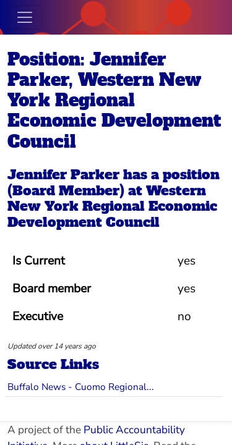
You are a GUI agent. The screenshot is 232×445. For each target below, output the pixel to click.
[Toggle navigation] (24, 17)
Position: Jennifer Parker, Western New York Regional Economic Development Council (114, 100)
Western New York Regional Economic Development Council (112, 207)
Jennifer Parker (63, 175)
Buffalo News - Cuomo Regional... (80, 386)
